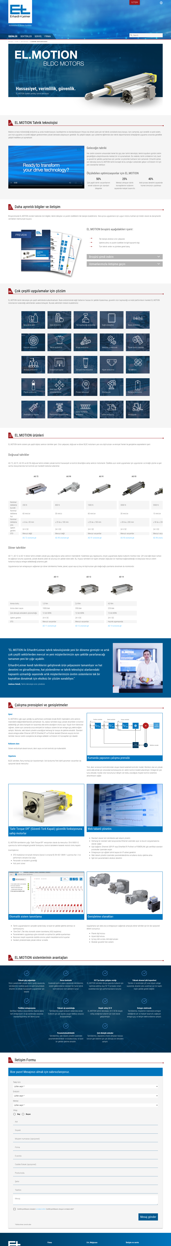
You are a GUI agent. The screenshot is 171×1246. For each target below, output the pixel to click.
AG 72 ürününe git (29, 538)
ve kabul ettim (41, 1209)
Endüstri (16, 1091)
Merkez (15, 1101)
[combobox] (146, 35)
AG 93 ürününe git (127, 538)
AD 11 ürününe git (49, 626)
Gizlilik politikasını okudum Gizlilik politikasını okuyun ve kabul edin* (45, 1209)
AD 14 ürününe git (114, 626)
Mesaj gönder (148, 1217)
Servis (38, 36)
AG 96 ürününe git (160, 538)
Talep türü (17, 1082)
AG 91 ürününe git (95, 538)
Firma (48, 36)
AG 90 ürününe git (62, 538)
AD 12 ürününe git (82, 626)
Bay (18, 1114)
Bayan (28, 1114)
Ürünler (12, 36)
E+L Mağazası (92, 1242)
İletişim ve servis (132, 1242)
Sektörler (26, 36)
